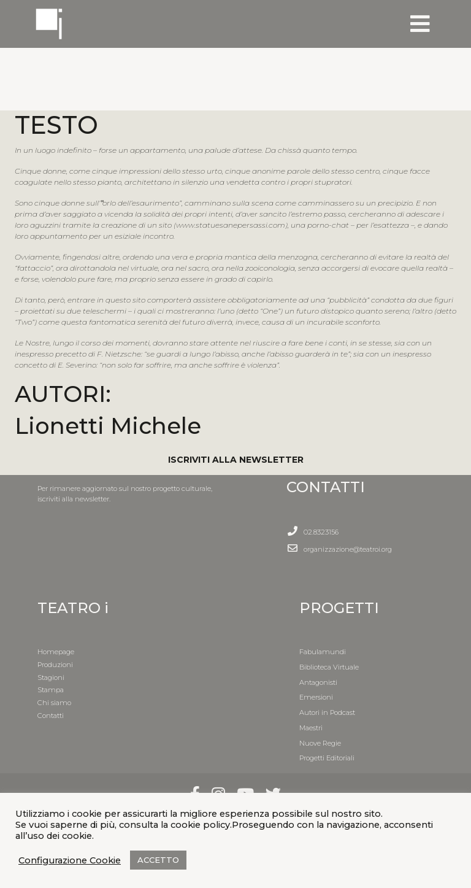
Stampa (50, 689)
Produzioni (55, 664)
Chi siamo (54, 702)
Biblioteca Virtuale (329, 667)
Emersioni (316, 697)
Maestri (311, 728)
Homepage (55, 651)
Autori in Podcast (327, 712)
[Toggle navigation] (420, 24)
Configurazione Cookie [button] (69, 860)
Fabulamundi (322, 651)
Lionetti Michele (108, 425)
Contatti (50, 715)
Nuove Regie (320, 743)
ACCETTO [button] (158, 860)
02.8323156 (321, 532)
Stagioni (50, 677)
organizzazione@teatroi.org (348, 549)
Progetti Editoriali (326, 758)
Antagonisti (318, 682)
